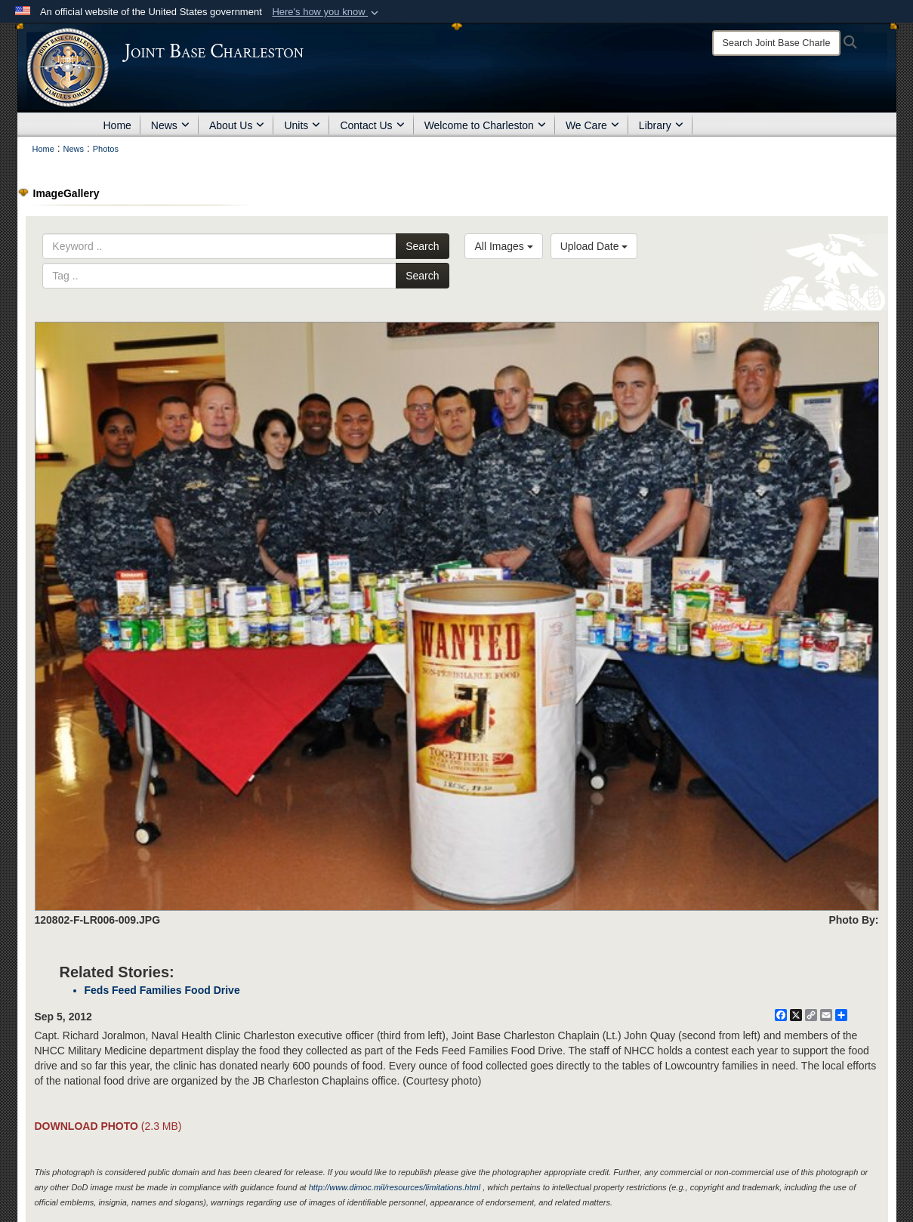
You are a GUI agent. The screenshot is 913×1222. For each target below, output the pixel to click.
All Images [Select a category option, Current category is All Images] (503, 246)
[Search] (776, 43)
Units (302, 125)
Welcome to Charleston (485, 125)
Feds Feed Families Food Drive (162, 990)
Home (117, 125)
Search (422, 246)
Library (661, 125)
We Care (592, 125)
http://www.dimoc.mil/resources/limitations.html (394, 1187)
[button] (326, 12)
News (170, 125)
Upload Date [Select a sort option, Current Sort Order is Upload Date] (594, 246)
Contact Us (372, 125)
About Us (237, 125)
